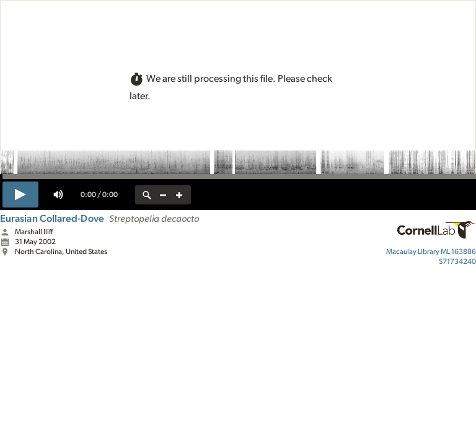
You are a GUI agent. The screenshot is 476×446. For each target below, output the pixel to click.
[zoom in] (179, 195)
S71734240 (457, 261)
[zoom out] (163, 195)
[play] (20, 194)
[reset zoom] (147, 195)
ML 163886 (431, 251)
